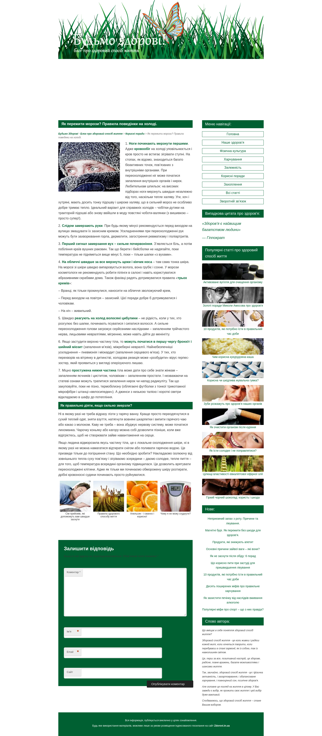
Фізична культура (233, 151)
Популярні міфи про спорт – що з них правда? (232, 609)
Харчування (233, 159)
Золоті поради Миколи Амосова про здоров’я (233, 305)
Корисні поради (233, 176)
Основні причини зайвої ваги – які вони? (233, 549)
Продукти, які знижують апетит (232, 542)
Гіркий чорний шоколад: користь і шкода (233, 497)
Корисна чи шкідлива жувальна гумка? (233, 380)
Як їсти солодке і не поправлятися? (232, 450)
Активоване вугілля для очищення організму (232, 282)
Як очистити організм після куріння (233, 427)
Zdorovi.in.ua (222, 725)
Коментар (73, 572)
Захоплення (233, 184)
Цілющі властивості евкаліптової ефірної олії (233, 474)
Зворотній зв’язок (233, 201)
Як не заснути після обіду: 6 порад (233, 556)
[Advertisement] (161, 89)
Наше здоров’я (233, 142)
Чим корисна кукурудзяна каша (233, 357)
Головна (233, 134)
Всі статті (233, 193)
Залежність (232, 167)
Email (73, 652)
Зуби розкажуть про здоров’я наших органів (233, 403)
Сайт (70, 672)
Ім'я (73, 632)
